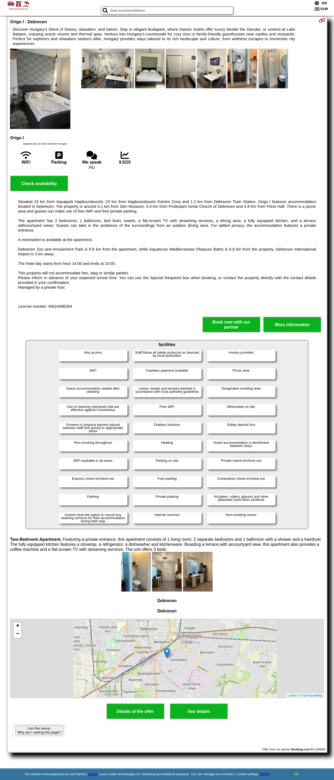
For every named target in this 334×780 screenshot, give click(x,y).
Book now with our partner (231, 324)
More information (292, 324)
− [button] (17, 634)
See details (199, 711)
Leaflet (292, 695)
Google (93, 774)
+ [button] (17, 626)
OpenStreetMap (312, 695)
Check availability (39, 183)
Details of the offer (135, 711)
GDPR (264, 774)
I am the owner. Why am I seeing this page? (39, 730)
